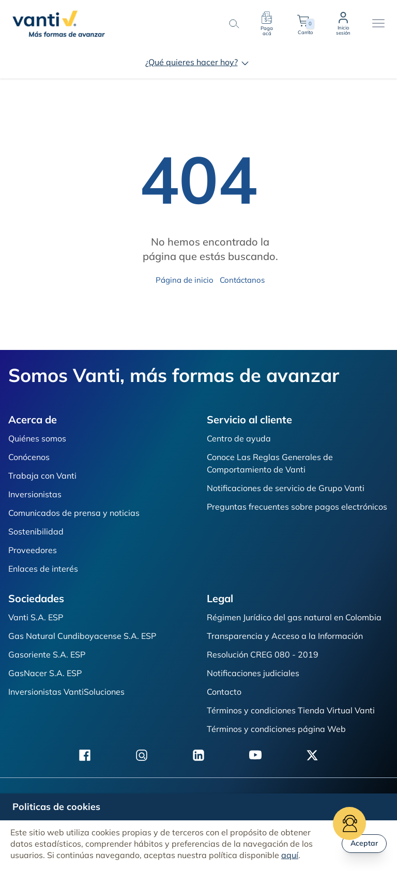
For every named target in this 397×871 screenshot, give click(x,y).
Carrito (305, 23)
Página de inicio (184, 280)
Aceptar (364, 843)
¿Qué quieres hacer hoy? (198, 62)
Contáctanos (242, 280)
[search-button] (233, 24)
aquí (289, 855)
